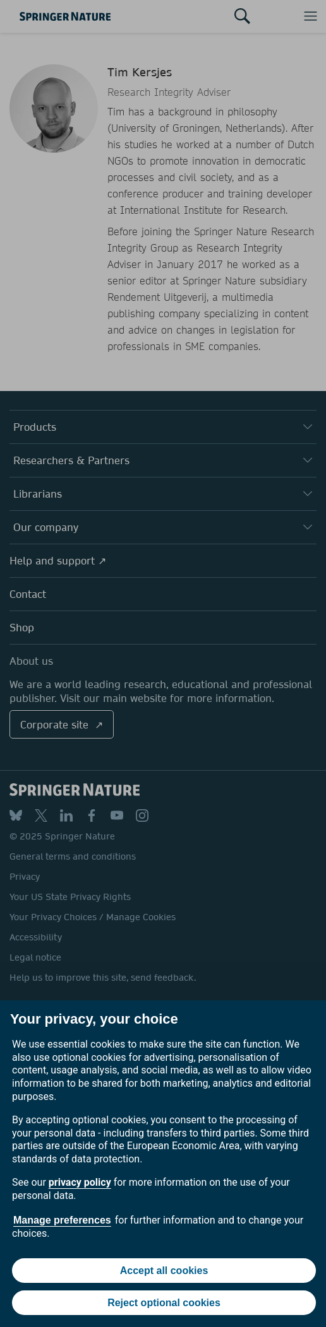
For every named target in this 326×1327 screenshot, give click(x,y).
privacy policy (80, 1182)
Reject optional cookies (163, 1302)
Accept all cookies (164, 1270)
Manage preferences (62, 1220)
